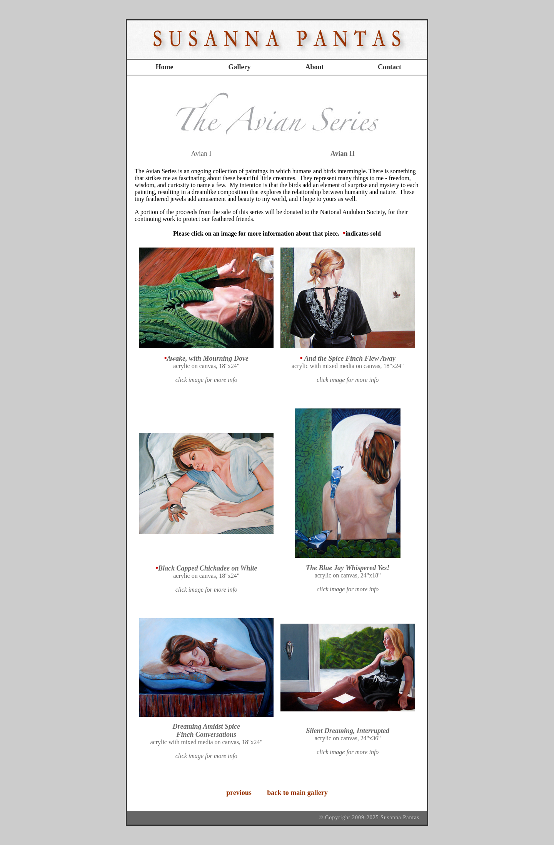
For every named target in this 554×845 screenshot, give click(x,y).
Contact (389, 67)
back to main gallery (296, 792)
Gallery (240, 67)
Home (165, 67)
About (314, 67)
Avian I (201, 153)
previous (239, 792)
